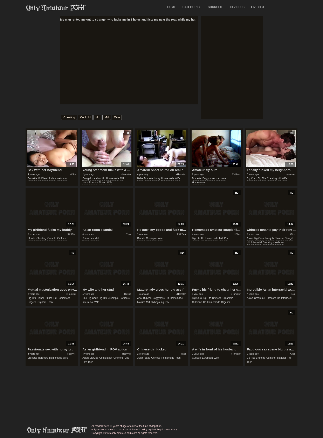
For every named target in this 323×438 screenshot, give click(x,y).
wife (117, 117)
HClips (72, 174)
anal (139, 298)
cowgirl (86, 178)
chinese (279, 238)
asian (85, 238)
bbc (84, 298)
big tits (262, 178)
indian (52, 178)
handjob (96, 178)
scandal (94, 238)
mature (141, 302)
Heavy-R (71, 353)
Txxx (128, 234)
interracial (256, 242)
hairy (157, 178)
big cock (252, 178)
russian (93, 182)
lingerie (32, 302)
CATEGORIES (192, 7)
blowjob (269, 238)
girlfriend (43, 178)
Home (171, 7)
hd (97, 117)
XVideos (236, 174)
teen (50, 302)
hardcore (221, 178)
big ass (147, 298)
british (49, 298)
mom (85, 182)
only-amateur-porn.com (56, 430)
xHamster (126, 174)
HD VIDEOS (237, 7)
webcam (62, 178)
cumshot (271, 357)
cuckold (85, 117)
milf (107, 117)
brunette (32, 178)
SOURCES (215, 7)
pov (226, 238)
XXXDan (71, 234)
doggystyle (208, 178)
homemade (112, 178)
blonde (31, 238)
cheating (69, 117)
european (207, 357)
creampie (151, 238)
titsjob (102, 182)
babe (140, 178)
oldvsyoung (157, 302)
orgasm (41, 302)
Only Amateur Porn (55, 8)
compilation (105, 357)
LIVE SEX (257, 7)
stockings (268, 242)
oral (126, 357)
